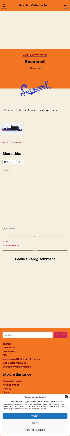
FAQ (5, 355)
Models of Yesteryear (35, 55)
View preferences (35, 430)
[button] (66, 397)
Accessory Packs (12, 381)
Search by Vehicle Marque (17, 366)
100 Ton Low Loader (11, 142)
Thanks (7, 343)
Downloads (9, 351)
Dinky (6, 392)
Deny (35, 423)
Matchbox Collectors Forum (35, 5)
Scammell (10, 228)
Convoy (7, 388)
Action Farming (11, 384)
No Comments (36, 68)
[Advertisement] (35, 30)
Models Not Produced (14, 363)
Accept (35, 416)
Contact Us (9, 347)
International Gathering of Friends (21, 359)
